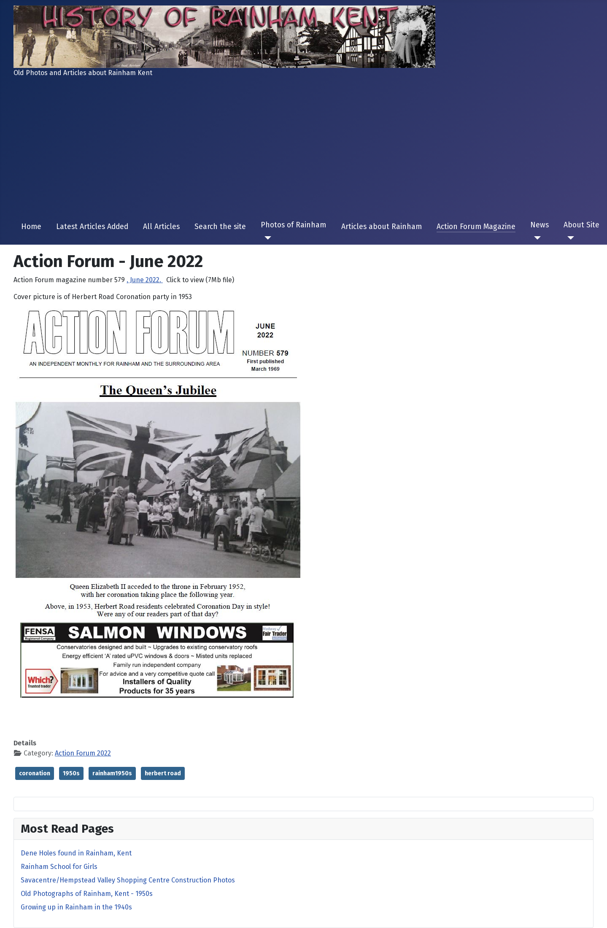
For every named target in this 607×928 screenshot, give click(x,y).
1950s (71, 773)
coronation (34, 773)
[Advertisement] (303, 149)
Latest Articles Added (92, 226)
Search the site (220, 226)
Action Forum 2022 (83, 753)
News (539, 225)
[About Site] (569, 238)
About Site (581, 225)
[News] (535, 238)
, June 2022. (145, 280)
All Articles (161, 226)
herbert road (163, 773)
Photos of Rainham (293, 225)
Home (31, 226)
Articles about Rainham (381, 226)
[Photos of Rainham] (266, 238)
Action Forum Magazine (476, 226)
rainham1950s (112, 773)
